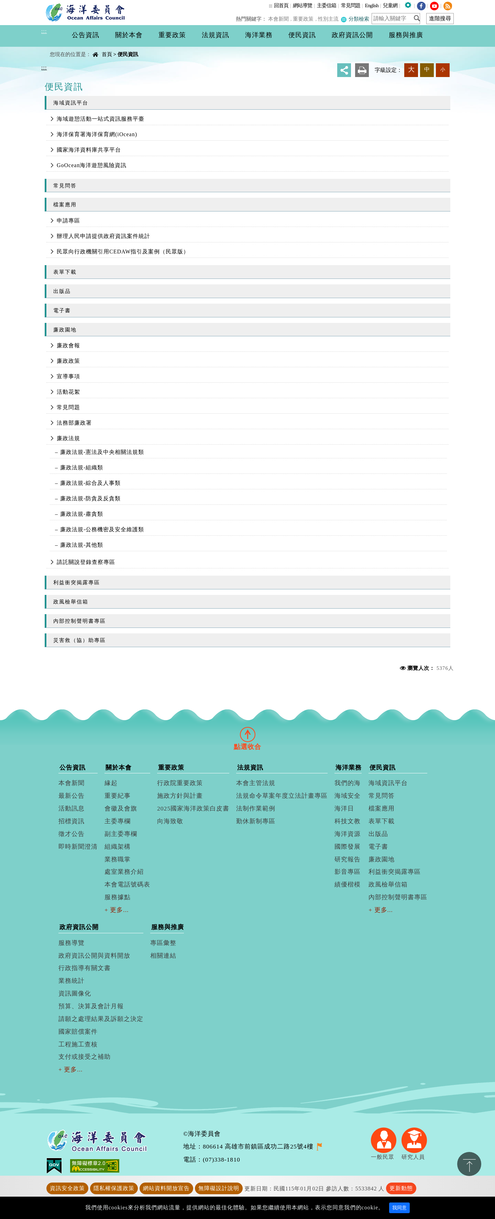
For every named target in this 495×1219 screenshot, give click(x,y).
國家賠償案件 (78, 1031)
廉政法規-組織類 (81, 467)
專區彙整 (163, 942)
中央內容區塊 (58, 48)
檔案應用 (65, 204)
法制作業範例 (255, 808)
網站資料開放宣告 (166, 1188)
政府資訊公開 (79, 927)
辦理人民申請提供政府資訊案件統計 (103, 236)
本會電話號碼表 (127, 884)
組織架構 (117, 846)
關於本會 (119, 767)
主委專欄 (117, 821)
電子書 (62, 310)
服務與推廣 (167, 927)
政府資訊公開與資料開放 (94, 955)
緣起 (111, 783)
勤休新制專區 (255, 821)
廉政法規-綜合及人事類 (90, 483)
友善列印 (362, 70)
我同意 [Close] (399, 1207)
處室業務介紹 (124, 871)
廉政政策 (68, 361)
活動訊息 (71, 808)
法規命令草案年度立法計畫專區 (282, 795)
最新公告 (71, 795)
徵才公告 (71, 833)
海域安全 (347, 795)
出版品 (62, 291)
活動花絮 (68, 392)
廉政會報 (68, 345)
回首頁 (281, 5)
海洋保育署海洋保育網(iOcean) (97, 134)
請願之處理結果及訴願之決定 (100, 1018)
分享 (344, 70)
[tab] (247, 734)
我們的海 (347, 783)
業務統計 (71, 980)
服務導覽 (71, 942)
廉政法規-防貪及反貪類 (90, 498)
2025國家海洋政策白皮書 (193, 808)
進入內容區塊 (17, 4)
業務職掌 (117, 859)
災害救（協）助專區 (79, 640)
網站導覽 (302, 5)
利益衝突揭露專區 (76, 582)
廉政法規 (68, 438)
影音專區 (347, 871)
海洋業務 (349, 767)
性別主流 (329, 19)
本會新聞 (280, 19)
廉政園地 (65, 330)
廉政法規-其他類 (81, 545)
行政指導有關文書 (84, 968)
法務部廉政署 (74, 423)
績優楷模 (347, 884)
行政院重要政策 (180, 783)
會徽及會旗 (120, 808)
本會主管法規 (255, 783)
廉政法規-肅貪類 (81, 514)
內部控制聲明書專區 (79, 621)
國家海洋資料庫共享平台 (89, 150)
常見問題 (350, 5)
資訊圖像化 (74, 993)
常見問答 (65, 185)
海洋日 (344, 808)
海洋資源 (347, 833)
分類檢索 (355, 19)
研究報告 (347, 859)
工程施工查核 (78, 1044)
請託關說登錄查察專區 (86, 562)
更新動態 (401, 1188)
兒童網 (390, 5)
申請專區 (68, 221)
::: (270, 5)
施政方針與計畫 (180, 795)
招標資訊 (71, 821)
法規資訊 (250, 767)
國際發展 (347, 846)
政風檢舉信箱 (70, 602)
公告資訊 (72, 767)
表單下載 (65, 272)
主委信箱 (326, 5)
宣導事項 (68, 376)
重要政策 (304, 19)
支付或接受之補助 (84, 1056)
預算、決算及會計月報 (91, 1006)
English (371, 5)
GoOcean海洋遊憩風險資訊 (91, 165)
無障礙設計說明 (218, 1188)
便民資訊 (128, 54)
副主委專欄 (120, 833)
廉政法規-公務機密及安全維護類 (102, 529)
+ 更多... (116, 909)
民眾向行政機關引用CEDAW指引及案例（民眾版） (123, 251)
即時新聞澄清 (78, 846)
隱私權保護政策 (114, 1188)
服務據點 (117, 897)
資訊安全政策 (67, 1188)
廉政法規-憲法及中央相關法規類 (102, 452)
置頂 (469, 1164)
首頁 (107, 54)
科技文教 (347, 821)
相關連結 (163, 955)
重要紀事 (117, 795)
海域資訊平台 (70, 103)
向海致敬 (170, 821)
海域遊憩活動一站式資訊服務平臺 (100, 119)
